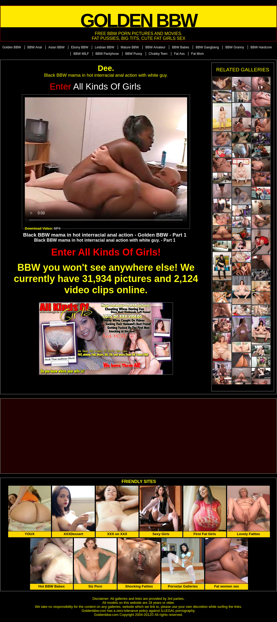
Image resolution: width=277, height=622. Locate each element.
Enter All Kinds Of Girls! (106, 252)
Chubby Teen (158, 54)
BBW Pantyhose (107, 54)
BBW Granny (234, 47)
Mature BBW (130, 47)
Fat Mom (197, 54)
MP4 (57, 228)
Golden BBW (11, 47)
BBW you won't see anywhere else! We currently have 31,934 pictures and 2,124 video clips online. (106, 278)
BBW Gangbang (207, 47)
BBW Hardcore (261, 47)
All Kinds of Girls (95, 86)
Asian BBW (56, 47)
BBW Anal (34, 47)
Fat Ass (179, 54)
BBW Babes (180, 47)
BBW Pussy (133, 54)
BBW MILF (81, 54)
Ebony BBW (79, 47)
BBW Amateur (155, 47)
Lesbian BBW (104, 47)
